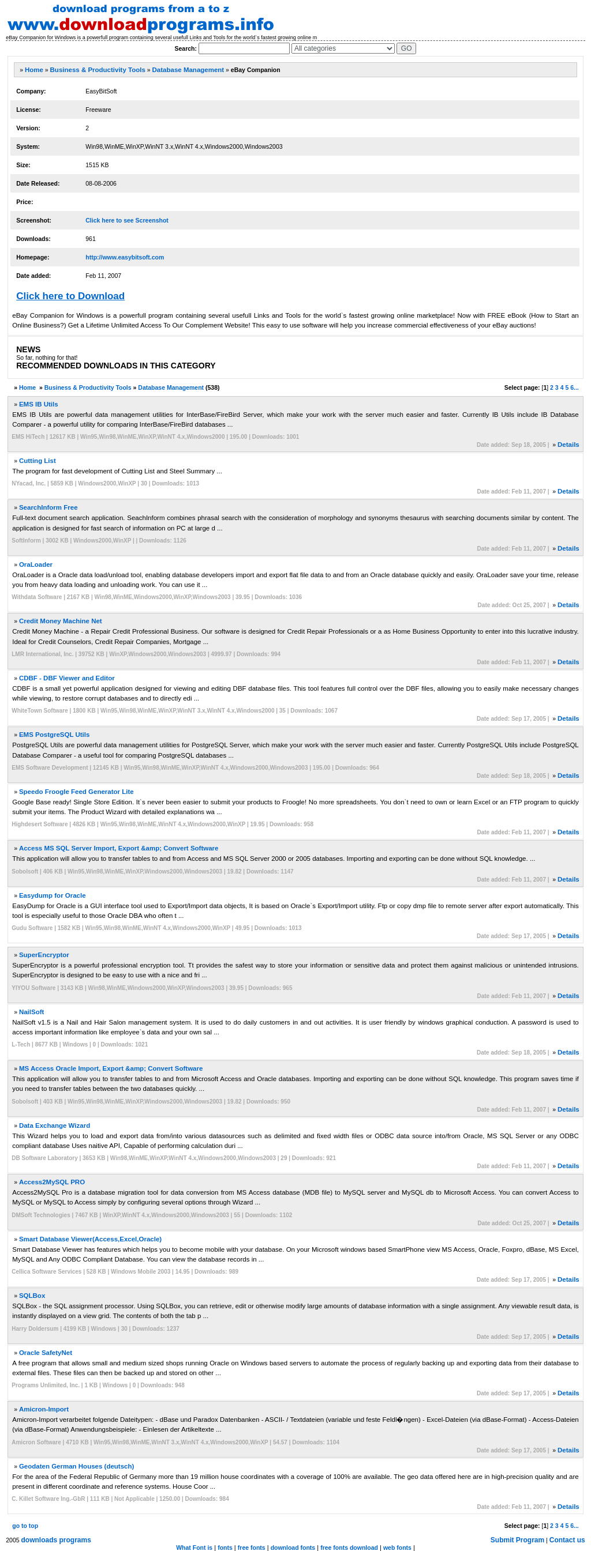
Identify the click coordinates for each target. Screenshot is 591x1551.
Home (34, 69)
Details (568, 444)
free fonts (251, 1547)
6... (574, 387)
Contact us (567, 1540)
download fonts (293, 1547)
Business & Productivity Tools (97, 69)
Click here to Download (70, 296)
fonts (225, 1547)
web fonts (397, 1547)
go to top (25, 1525)
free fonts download (349, 1547)
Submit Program (517, 1540)
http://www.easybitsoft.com (124, 257)
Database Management (188, 69)
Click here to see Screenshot (127, 220)
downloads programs (56, 1540)
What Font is (194, 1547)
